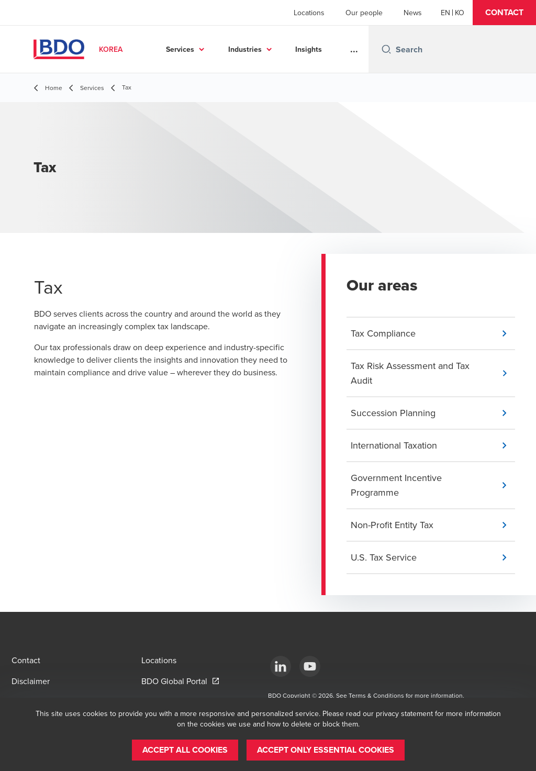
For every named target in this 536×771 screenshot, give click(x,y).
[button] (504, 12)
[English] (445, 12)
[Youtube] (309, 666)
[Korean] (459, 12)
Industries (245, 49)
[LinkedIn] (280, 666)
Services (180, 49)
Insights (308, 49)
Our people (364, 12)
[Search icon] (386, 49)
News (413, 12)
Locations (309, 12)
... (354, 49)
